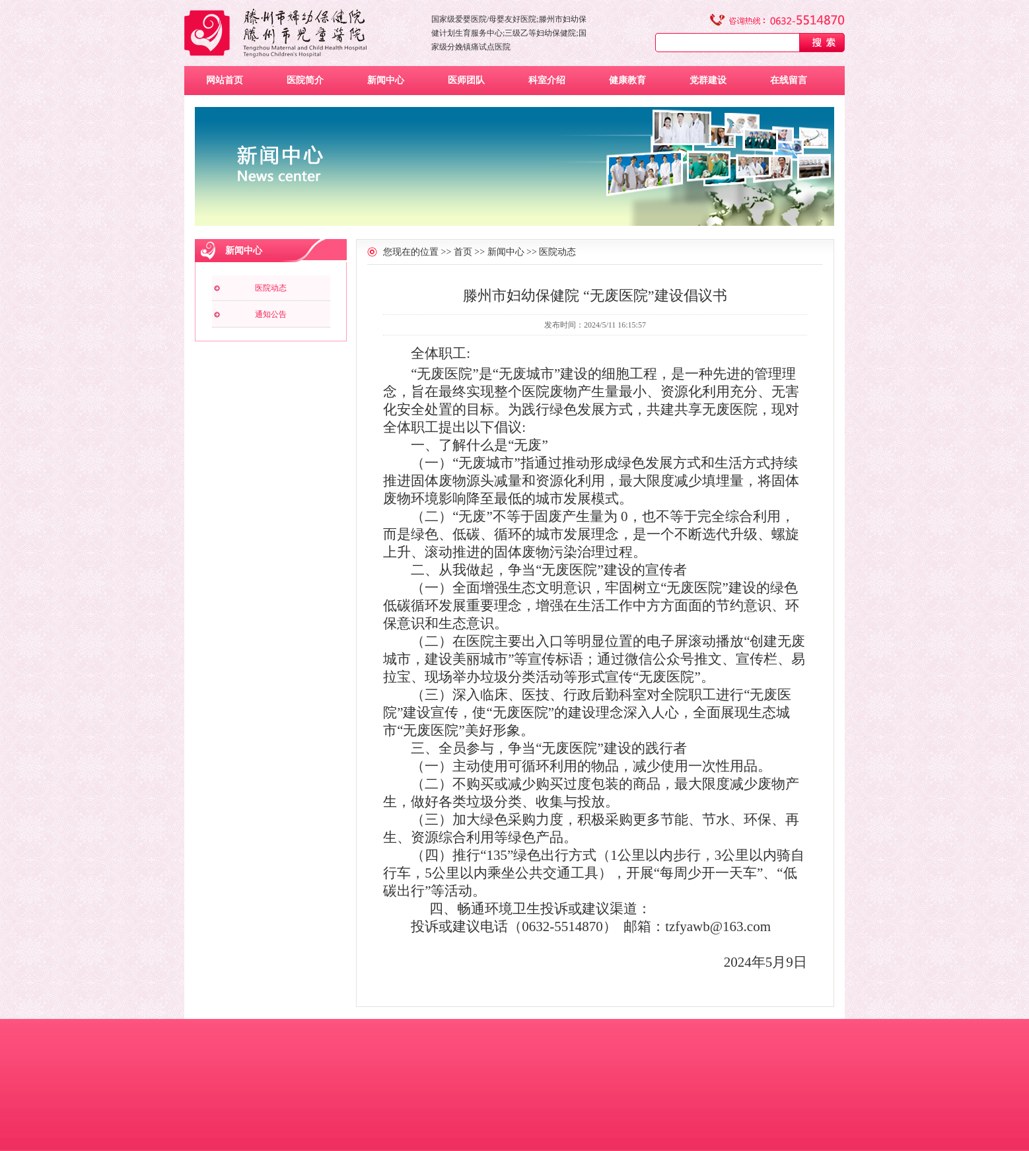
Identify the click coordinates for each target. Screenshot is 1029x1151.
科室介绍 (546, 80)
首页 (463, 252)
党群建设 (708, 80)
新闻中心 (385, 80)
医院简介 (305, 80)
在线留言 (788, 80)
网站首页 (224, 80)
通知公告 (271, 314)
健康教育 (627, 80)
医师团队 (466, 80)
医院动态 (271, 288)
